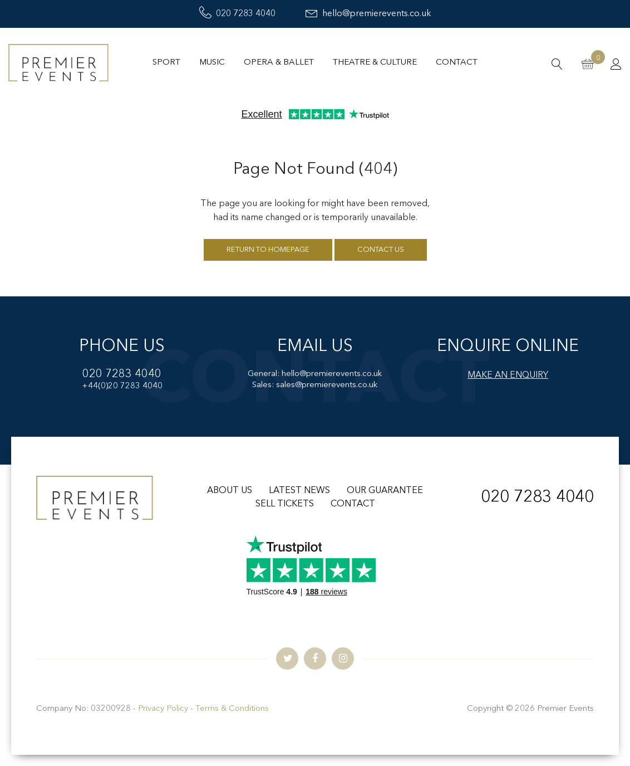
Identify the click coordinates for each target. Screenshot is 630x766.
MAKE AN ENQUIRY (507, 375)
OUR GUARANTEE (385, 490)
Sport (166, 62)
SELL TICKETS (284, 504)
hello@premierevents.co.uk (368, 14)
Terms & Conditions (232, 709)
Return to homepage (268, 249)
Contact (457, 62)
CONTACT (353, 504)
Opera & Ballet (279, 62)
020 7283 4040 (237, 14)
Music (212, 62)
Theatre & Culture (375, 62)
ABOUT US (229, 490)
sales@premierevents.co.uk (326, 385)
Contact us (380, 249)
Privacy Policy (163, 709)
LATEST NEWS (299, 490)
